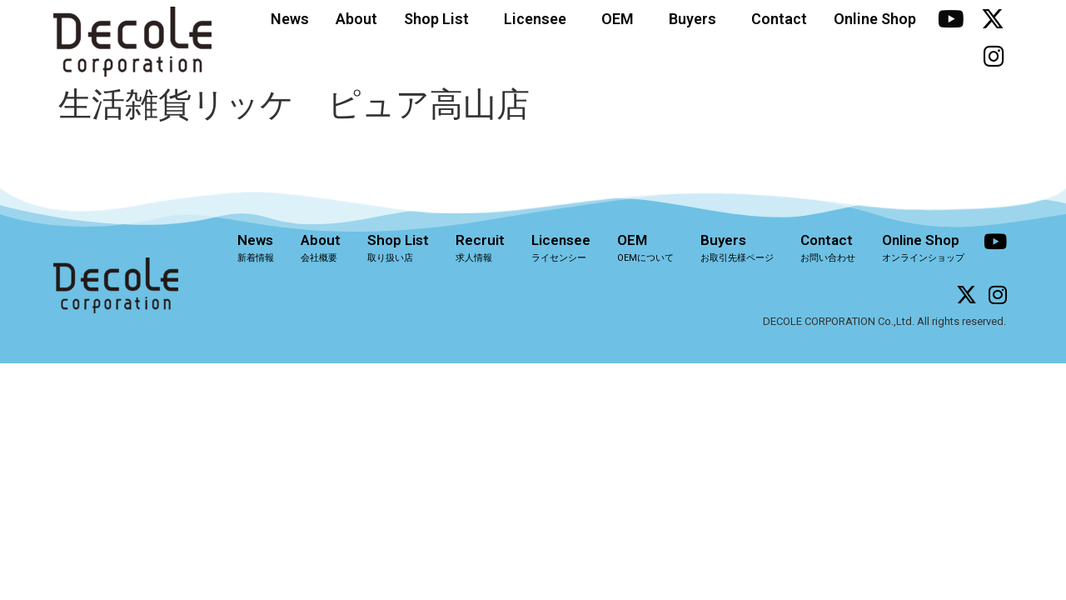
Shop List (440, 19)
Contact (779, 19)
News (290, 19)
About (356, 19)
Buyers (697, 19)
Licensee (539, 19)
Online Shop (875, 19)
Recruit (480, 247)
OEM (621, 19)
